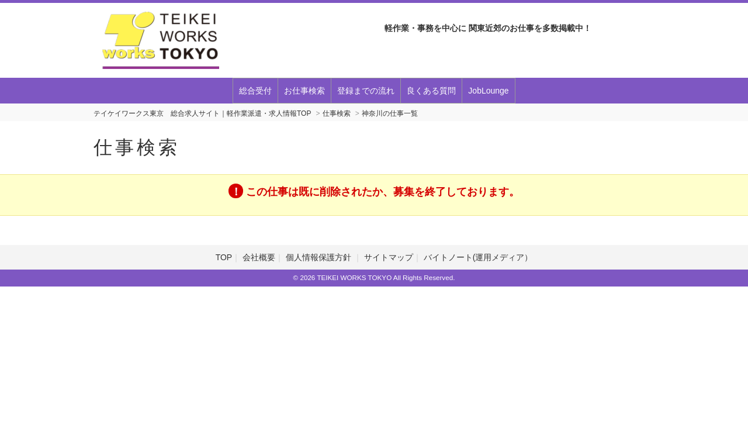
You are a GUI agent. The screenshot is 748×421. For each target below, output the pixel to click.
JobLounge (488, 90)
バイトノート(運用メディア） (478, 257)
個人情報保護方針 (320, 257)
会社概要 (259, 257)
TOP (224, 257)
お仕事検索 (304, 90)
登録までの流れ (365, 90)
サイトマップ (388, 257)
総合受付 (255, 90)
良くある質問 (431, 90)
